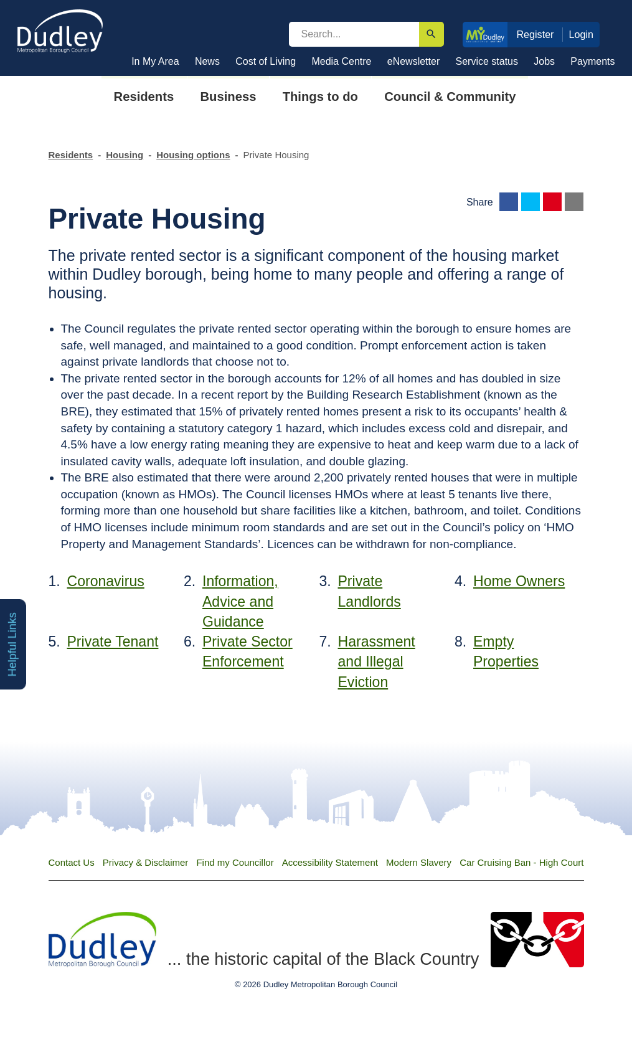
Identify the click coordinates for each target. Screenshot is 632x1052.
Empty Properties (506, 651)
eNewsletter (413, 61)
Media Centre (341, 61)
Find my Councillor (234, 862)
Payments (592, 61)
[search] (354, 34)
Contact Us (72, 862)
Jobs (544, 61)
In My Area (155, 61)
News (207, 61)
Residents (71, 154)
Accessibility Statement (330, 862)
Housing (124, 154)
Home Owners (519, 581)
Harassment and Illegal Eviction (376, 661)
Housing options (193, 154)
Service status (487, 61)
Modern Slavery (418, 862)
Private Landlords (369, 591)
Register (535, 34)
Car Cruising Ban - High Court (521, 862)
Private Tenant (113, 641)
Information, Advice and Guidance (240, 601)
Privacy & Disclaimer (146, 862)
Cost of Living (265, 61)
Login (581, 34)
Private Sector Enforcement (247, 651)
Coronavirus (105, 581)
